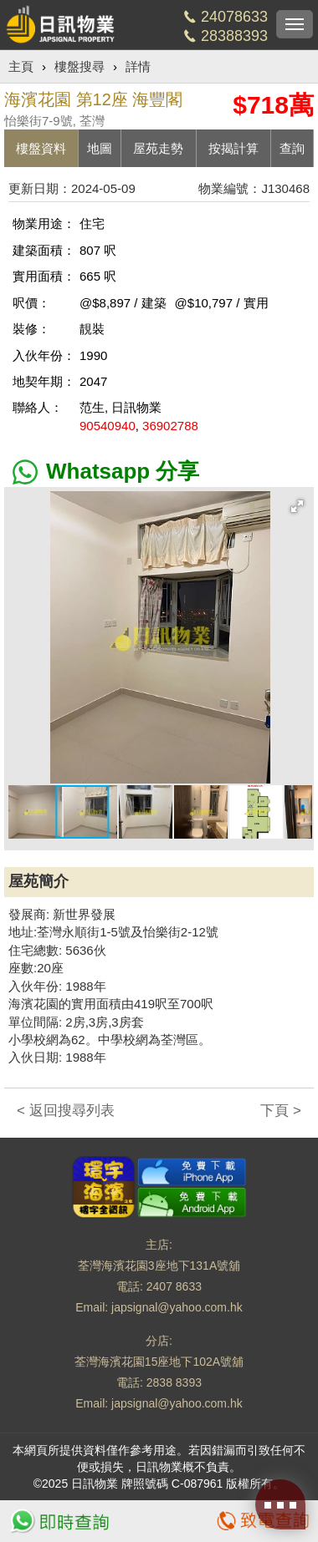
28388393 (234, 36)
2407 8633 (174, 1286)
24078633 (234, 16)
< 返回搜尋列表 (66, 1110)
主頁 (20, 66)
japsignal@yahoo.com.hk (177, 1307)
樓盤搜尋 (79, 66)
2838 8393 (174, 1382)
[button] (297, 506)
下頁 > (280, 1110)
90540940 (108, 425)
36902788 (170, 425)
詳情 (138, 66)
